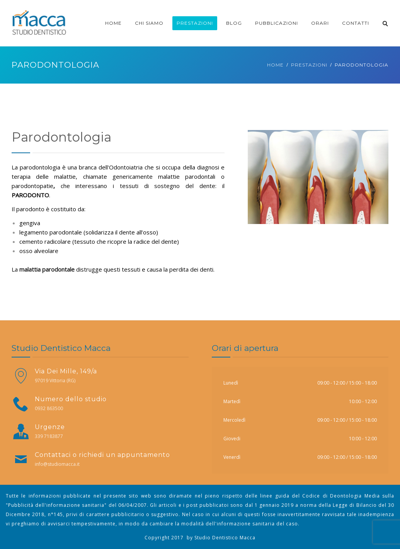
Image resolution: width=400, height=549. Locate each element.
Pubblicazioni (276, 23)
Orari (320, 23)
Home (113, 23)
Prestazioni (195, 23)
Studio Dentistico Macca (224, 537)
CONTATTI (355, 23)
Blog (234, 23)
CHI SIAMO (149, 23)
